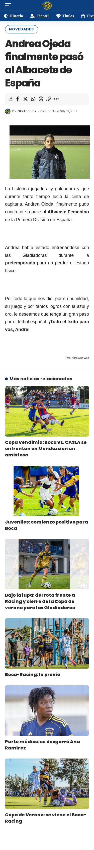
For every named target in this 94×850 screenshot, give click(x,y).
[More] (56, 99)
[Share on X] (25, 99)
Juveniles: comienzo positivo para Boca (46, 525)
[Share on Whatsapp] (33, 99)
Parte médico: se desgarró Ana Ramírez (42, 744)
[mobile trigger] (9, 5)
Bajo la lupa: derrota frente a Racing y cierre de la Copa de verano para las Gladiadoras (40, 601)
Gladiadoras (27, 111)
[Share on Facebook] (17, 99)
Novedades (21, 29)
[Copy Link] (48, 99)
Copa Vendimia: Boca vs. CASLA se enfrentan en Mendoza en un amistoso (46, 448)
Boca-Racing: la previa (32, 674)
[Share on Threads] (40, 99)
